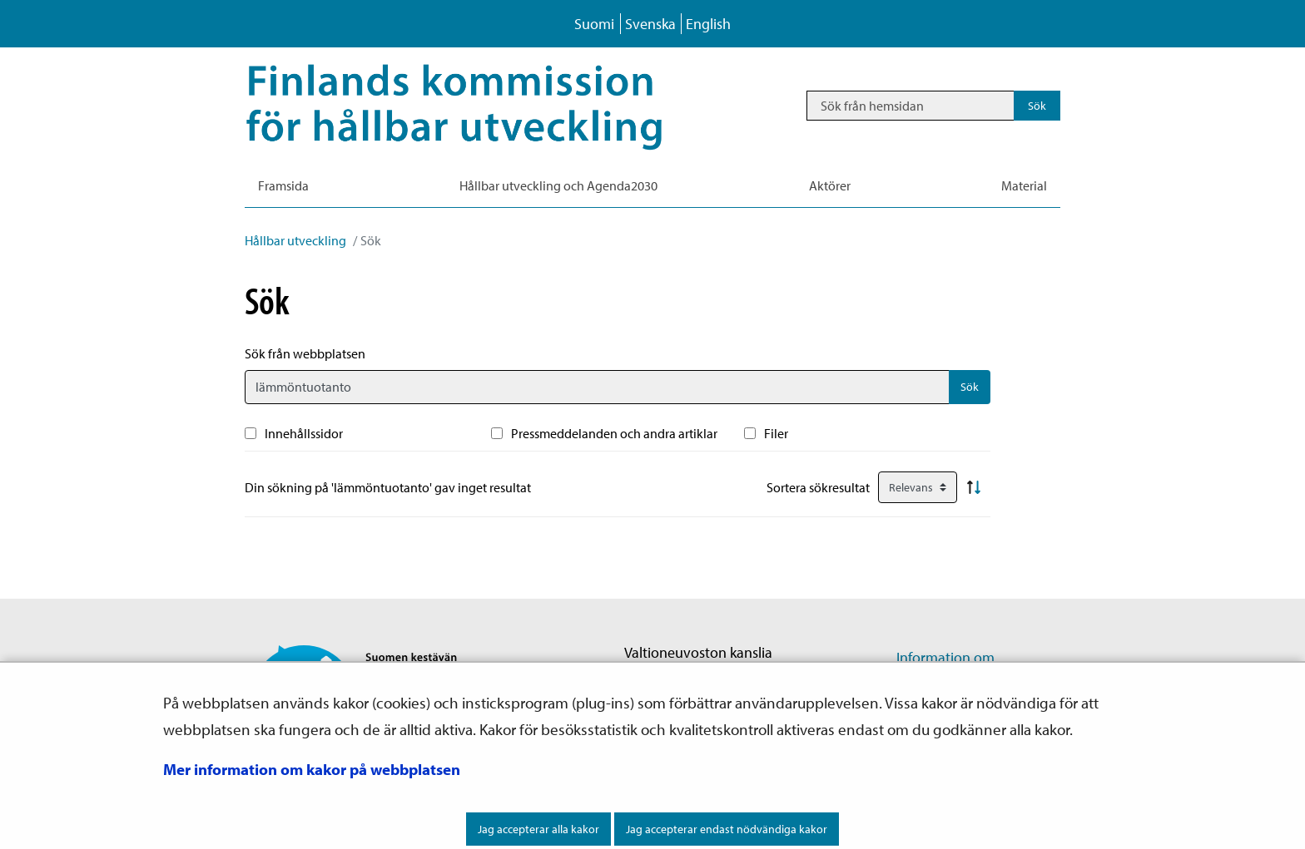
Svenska (650, 23)
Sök (969, 386)
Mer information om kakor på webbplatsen (311, 769)
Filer (776, 433)
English (708, 23)
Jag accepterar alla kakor (538, 829)
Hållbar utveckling (295, 240)
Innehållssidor (304, 433)
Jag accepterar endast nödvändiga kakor (726, 829)
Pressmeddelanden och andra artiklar (614, 433)
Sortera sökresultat (818, 487)
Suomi (594, 23)
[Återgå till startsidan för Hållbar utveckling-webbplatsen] (478, 105)
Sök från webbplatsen (305, 353)
